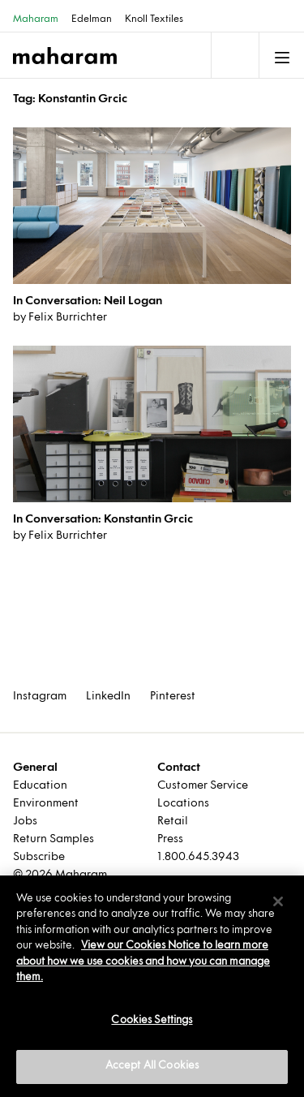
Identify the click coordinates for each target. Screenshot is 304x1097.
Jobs (25, 821)
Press (170, 839)
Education (40, 786)
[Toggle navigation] (233, 55)
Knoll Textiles (154, 19)
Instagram (39, 696)
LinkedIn (108, 696)
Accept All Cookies (152, 1066)
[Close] (278, 901)
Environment (46, 804)
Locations (183, 804)
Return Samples (53, 839)
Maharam (35, 19)
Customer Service (202, 786)
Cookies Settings (151, 1020)
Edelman (91, 19)
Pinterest (172, 696)
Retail (172, 821)
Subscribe (39, 857)
